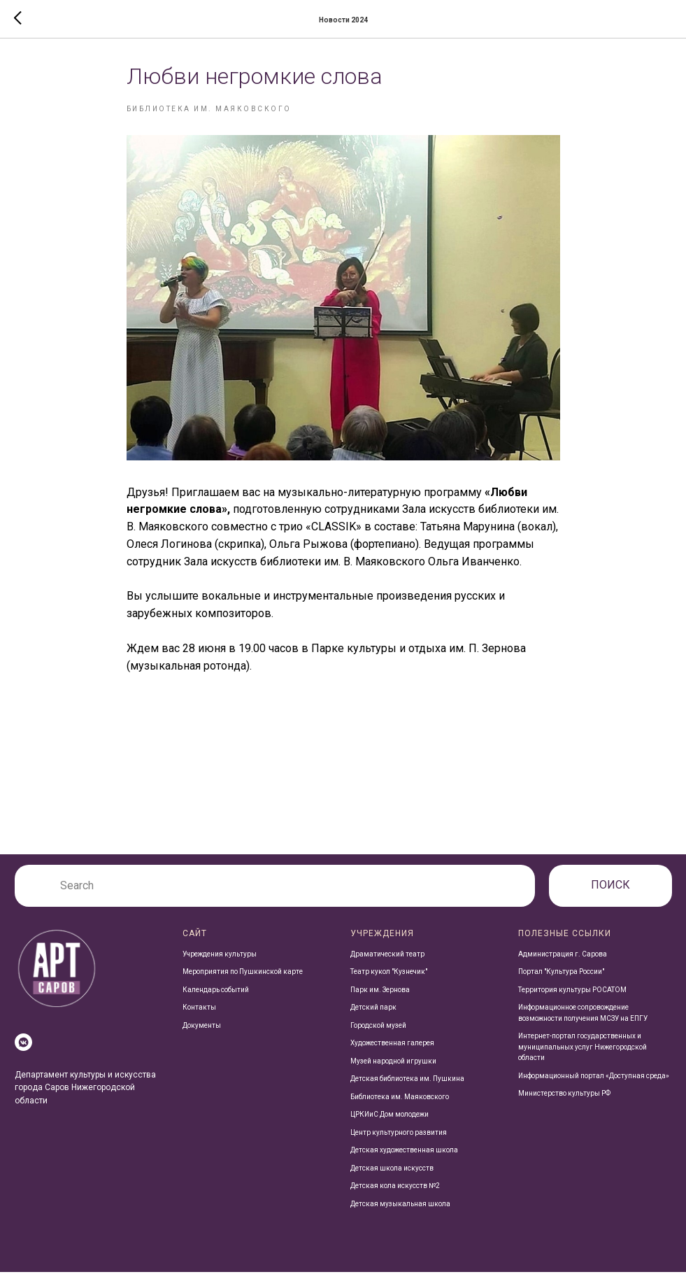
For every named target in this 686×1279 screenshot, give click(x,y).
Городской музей (378, 1032)
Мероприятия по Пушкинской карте (243, 978)
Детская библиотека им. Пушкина (407, 1085)
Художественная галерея (392, 1050)
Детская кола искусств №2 (395, 1192)
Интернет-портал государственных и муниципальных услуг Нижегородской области (582, 1053)
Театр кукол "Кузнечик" (388, 978)
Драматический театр (387, 960)
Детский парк (373, 1014)
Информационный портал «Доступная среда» (593, 1082)
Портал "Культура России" (561, 978)
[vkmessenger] (23, 1048)
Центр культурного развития (398, 1139)
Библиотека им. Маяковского (399, 1103)
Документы (202, 1032)
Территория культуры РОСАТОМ (572, 996)
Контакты (199, 1014)
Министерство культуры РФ (564, 1100)
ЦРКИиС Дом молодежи (389, 1121)
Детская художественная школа (404, 1157)
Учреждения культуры (220, 960)
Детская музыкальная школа (400, 1210)
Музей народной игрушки (393, 1067)
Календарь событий (216, 996)
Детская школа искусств (392, 1174)
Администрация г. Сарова (562, 960)
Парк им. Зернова (380, 996)
